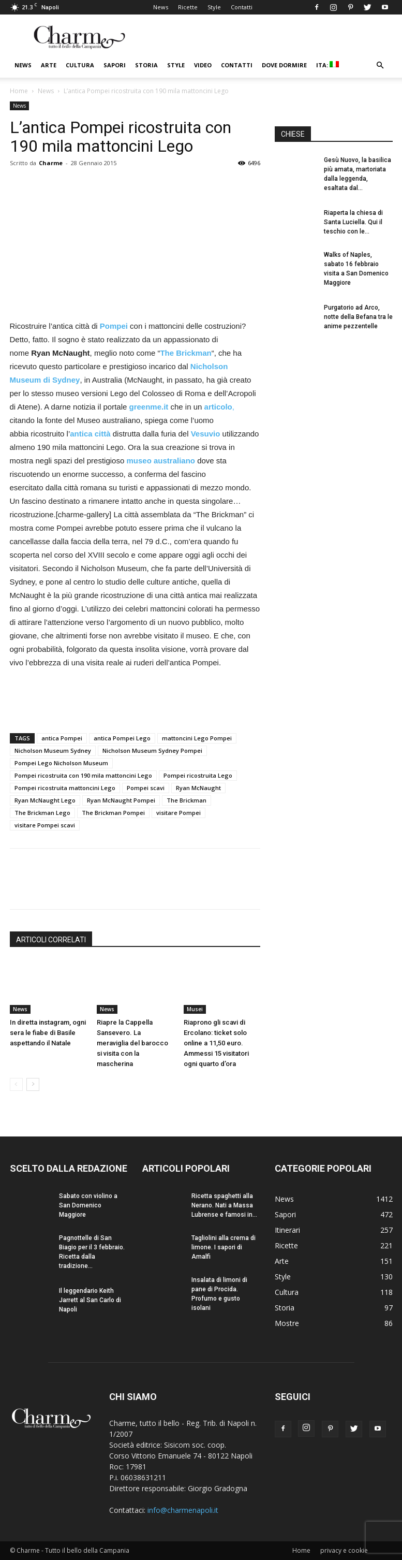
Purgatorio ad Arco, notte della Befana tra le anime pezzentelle (358, 317)
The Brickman (186, 800)
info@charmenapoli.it (182, 1510)
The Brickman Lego (42, 813)
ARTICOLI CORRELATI (51, 940)
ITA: (327, 65)
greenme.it (149, 406)
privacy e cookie (344, 1550)
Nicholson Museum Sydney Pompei (152, 750)
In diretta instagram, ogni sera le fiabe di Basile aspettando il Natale (48, 1032)
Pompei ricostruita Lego (197, 775)
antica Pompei (61, 738)
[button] (380, 65)
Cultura (80, 65)
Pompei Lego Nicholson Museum (61, 763)
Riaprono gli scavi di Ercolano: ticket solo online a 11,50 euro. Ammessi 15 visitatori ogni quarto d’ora (216, 1043)
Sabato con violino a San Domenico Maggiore (88, 1205)
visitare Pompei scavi (44, 825)
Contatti (241, 7)
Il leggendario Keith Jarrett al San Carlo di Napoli (90, 1300)
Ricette (188, 7)
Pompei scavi (146, 788)
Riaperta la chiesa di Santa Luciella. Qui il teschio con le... (353, 222)
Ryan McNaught (198, 788)
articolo (218, 406)
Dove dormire (284, 65)
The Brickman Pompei (113, 813)
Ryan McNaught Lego (45, 800)
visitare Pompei (178, 813)
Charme (51, 163)
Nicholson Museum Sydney (52, 750)
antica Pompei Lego (122, 738)
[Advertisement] (135, 698)
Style (214, 7)
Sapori (114, 65)
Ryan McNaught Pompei (121, 800)
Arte (48, 65)
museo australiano (161, 460)
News (160, 7)
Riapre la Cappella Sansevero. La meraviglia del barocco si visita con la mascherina (132, 1043)
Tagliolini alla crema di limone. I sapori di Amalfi (223, 1247)
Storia (146, 65)
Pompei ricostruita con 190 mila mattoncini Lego (83, 775)
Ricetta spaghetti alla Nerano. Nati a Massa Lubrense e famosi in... (224, 1205)
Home (19, 90)
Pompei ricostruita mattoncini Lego (64, 788)
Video (203, 65)
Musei (195, 1009)
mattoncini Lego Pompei (197, 738)
